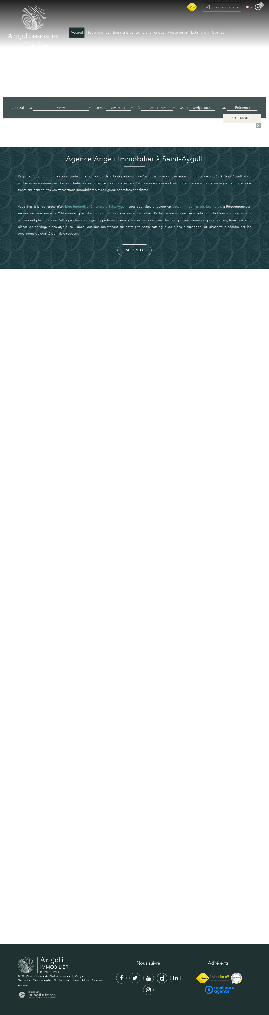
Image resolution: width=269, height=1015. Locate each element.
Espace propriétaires (222, 7)
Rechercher (241, 118)
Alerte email (178, 32)
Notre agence (97, 32)
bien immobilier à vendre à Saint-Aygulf (96, 206)
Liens (76, 980)
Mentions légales (42, 980)
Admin (85, 980)
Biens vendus (153, 32)
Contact (218, 32)
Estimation (200, 32)
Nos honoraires (62, 980)
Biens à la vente (126, 32)
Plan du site (24, 980)
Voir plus (134, 250)
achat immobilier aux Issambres (197, 206)
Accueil (77, 32)
